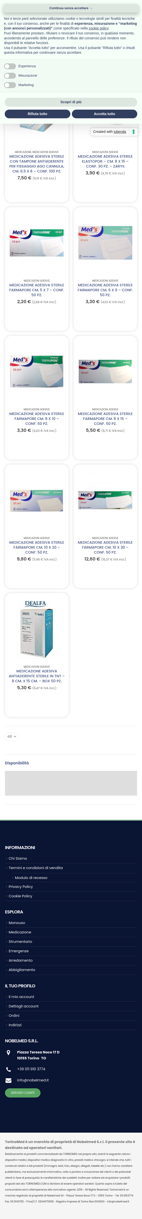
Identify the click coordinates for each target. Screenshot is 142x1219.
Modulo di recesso (31, 877)
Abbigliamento (22, 969)
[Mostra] (11, 736)
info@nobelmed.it (33, 1080)
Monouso (17, 922)
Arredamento (21, 960)
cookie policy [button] (98, 28)
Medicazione (23, 152)
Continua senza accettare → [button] (71, 8)
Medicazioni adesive (46, 152)
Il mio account (21, 996)
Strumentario (20, 941)
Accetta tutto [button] (104, 114)
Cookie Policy (20, 896)
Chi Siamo (18, 858)
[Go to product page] (37, 243)
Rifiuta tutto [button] (37, 114)
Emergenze (19, 951)
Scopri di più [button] (71, 102)
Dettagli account (24, 1006)
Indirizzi (15, 1025)
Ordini (14, 1015)
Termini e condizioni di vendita (36, 867)
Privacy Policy (21, 886)
